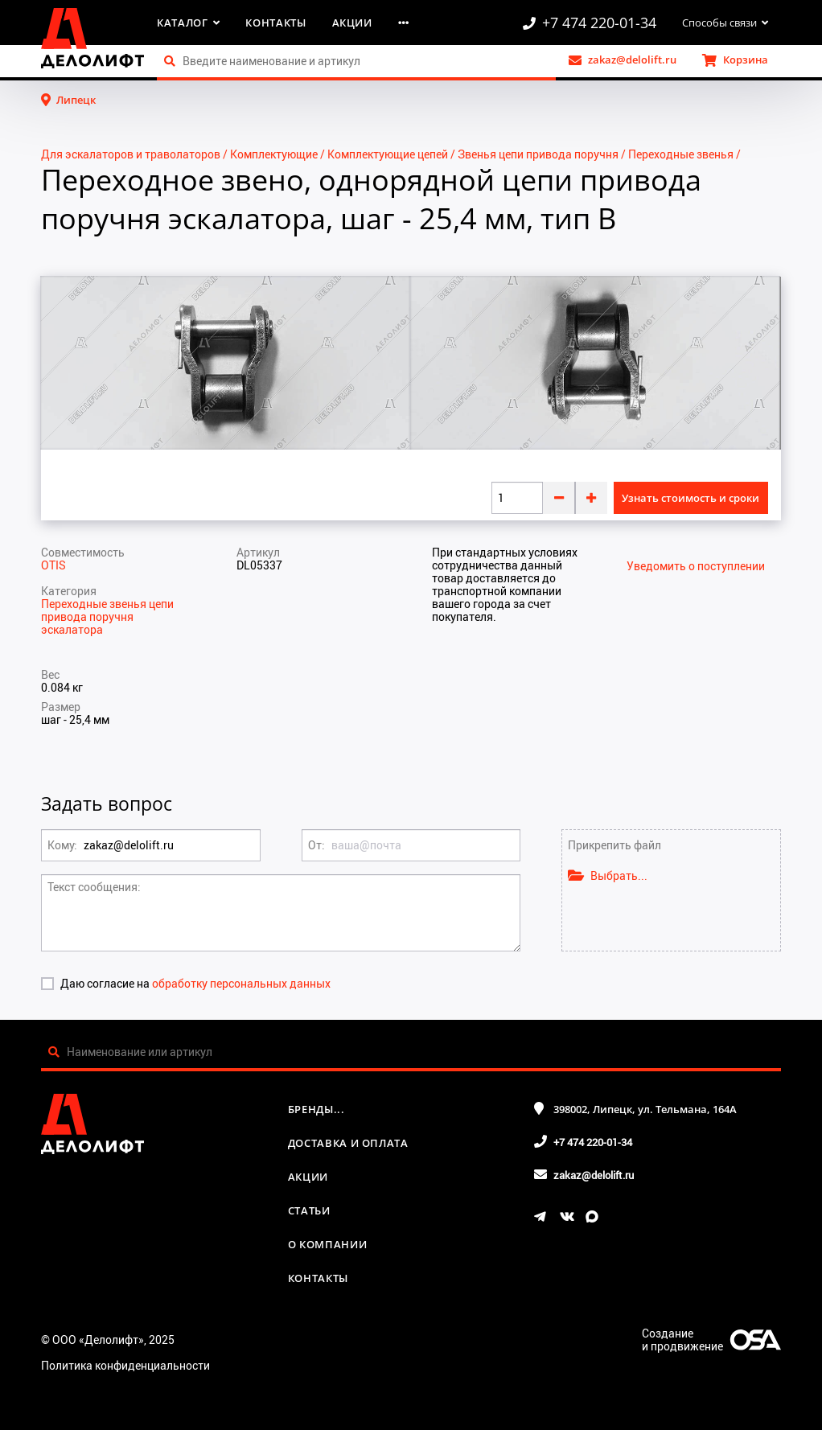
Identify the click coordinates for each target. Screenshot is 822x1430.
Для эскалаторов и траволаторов (130, 154)
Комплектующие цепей (387, 154)
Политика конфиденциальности (125, 1365)
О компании (328, 1244)
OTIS (53, 565)
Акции (352, 22)
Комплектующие (274, 154)
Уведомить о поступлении (696, 566)
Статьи (309, 1210)
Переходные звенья (681, 154)
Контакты (275, 22)
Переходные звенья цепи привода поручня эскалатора (107, 616)
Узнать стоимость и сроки (690, 498)
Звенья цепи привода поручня (538, 154)
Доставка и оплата (348, 1143)
